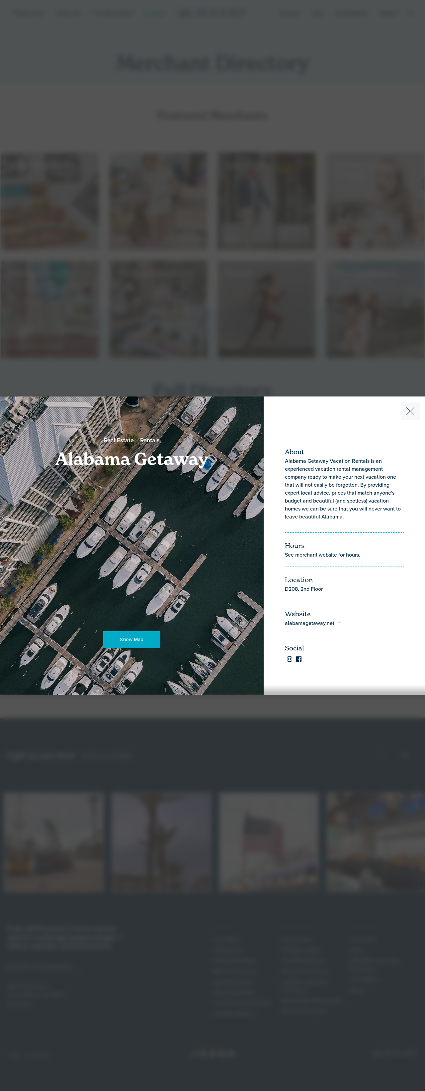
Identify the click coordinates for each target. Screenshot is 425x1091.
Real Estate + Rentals (132, 440)
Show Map (131, 639)
